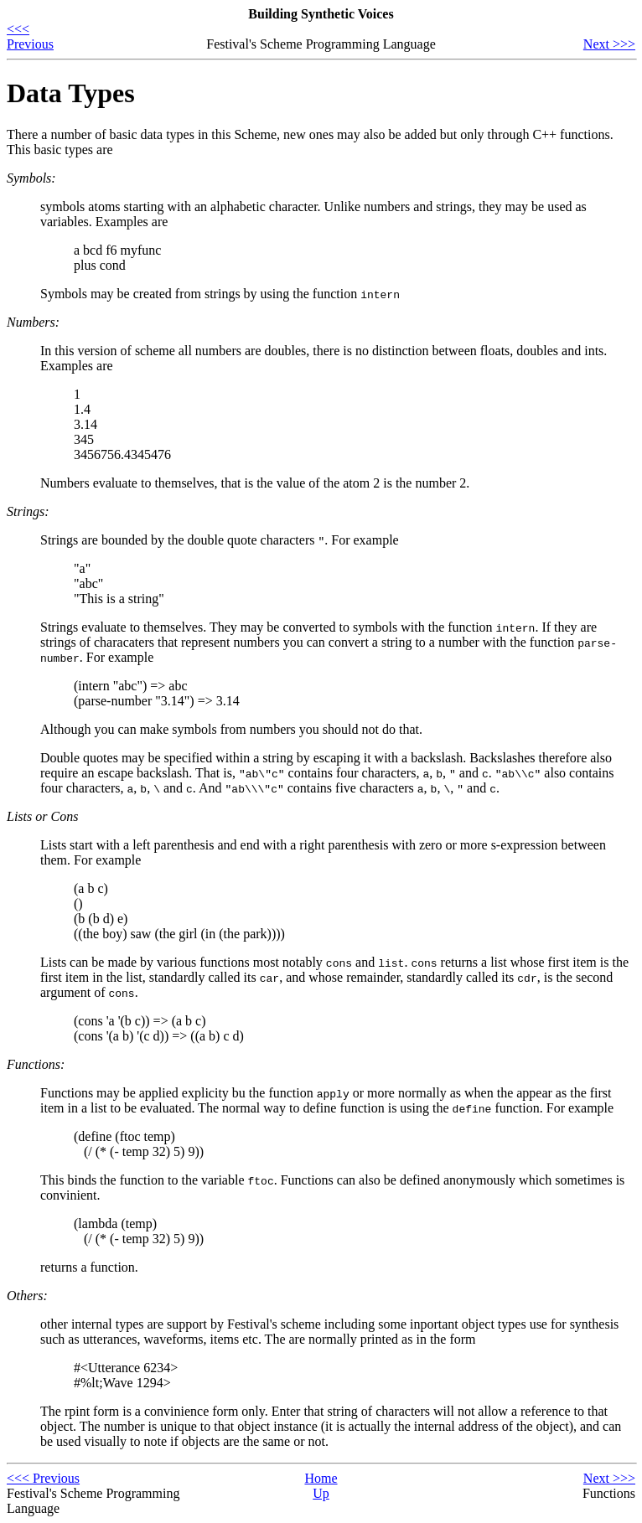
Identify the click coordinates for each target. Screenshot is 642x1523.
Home (320, 1478)
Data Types (71, 93)
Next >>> (609, 44)
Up (321, 1493)
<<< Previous (30, 36)
